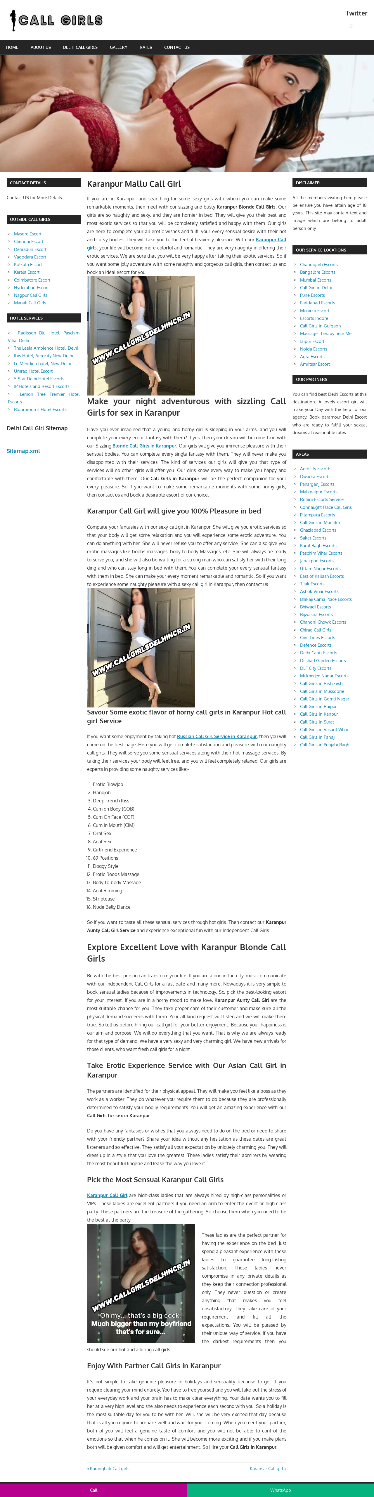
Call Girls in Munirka (320, 522)
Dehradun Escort (30, 249)
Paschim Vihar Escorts (321, 553)
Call (93, 1490)
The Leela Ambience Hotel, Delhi (46, 348)
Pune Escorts (312, 295)
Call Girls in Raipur (318, 706)
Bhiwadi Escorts (315, 607)
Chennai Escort (28, 241)
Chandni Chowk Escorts (323, 622)
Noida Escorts (313, 349)
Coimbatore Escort (32, 280)
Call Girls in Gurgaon (320, 326)
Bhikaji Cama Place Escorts (326, 599)
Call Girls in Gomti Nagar (324, 699)
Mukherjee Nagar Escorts (324, 676)
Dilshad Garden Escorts (323, 660)
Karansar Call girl (266, 1468)
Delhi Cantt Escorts (318, 652)
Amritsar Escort (315, 364)
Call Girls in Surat (317, 722)
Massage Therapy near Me (326, 333)
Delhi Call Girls (80, 47)
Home (12, 47)
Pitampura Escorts (317, 515)
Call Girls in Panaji (317, 737)
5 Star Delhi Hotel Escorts (39, 378)
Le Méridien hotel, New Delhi (42, 363)
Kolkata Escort (28, 264)
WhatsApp (280, 1490)
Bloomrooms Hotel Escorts (40, 409)
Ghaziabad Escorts (318, 530)
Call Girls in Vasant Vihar (324, 729)
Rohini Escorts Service (322, 499)
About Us (41, 47)
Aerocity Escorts (315, 468)
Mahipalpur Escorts (318, 492)
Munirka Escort (314, 310)
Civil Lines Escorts (317, 637)
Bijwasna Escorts (316, 614)
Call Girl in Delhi (316, 287)
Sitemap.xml (23, 450)
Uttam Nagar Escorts (320, 568)
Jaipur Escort (312, 341)
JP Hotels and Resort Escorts (42, 386)
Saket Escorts (313, 538)
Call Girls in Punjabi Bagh (324, 744)
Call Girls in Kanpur (319, 714)
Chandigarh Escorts (319, 264)
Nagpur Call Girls (30, 295)
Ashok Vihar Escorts (319, 591)
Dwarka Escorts (315, 476)
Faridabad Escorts (317, 303)
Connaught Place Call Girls (326, 507)
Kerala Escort (26, 272)
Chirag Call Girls (315, 630)
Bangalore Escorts (317, 272)
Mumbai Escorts (315, 280)
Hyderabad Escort (31, 287)
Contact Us (177, 47)
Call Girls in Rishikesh (321, 683)
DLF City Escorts (315, 668)
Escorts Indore (314, 318)
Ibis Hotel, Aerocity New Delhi (43, 355)
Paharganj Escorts (317, 484)
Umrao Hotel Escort (33, 371)
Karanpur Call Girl (107, 1195)
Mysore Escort (27, 234)
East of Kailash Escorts (322, 576)
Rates (146, 47)
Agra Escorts (312, 356)
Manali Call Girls (30, 303)
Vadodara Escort (30, 257)
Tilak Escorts (312, 584)
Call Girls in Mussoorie (322, 691)
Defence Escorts (316, 645)
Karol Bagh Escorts (318, 545)
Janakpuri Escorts (317, 560)
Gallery (118, 47)
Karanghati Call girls (109, 1468)
